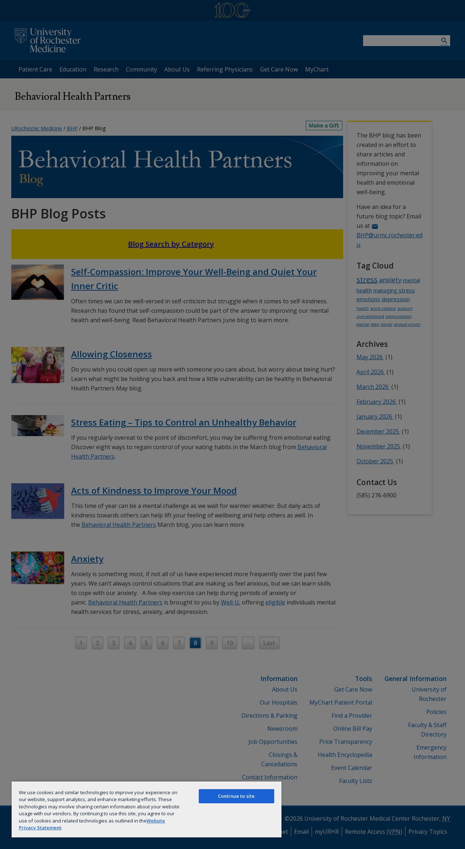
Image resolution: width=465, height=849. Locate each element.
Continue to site (236, 796)
